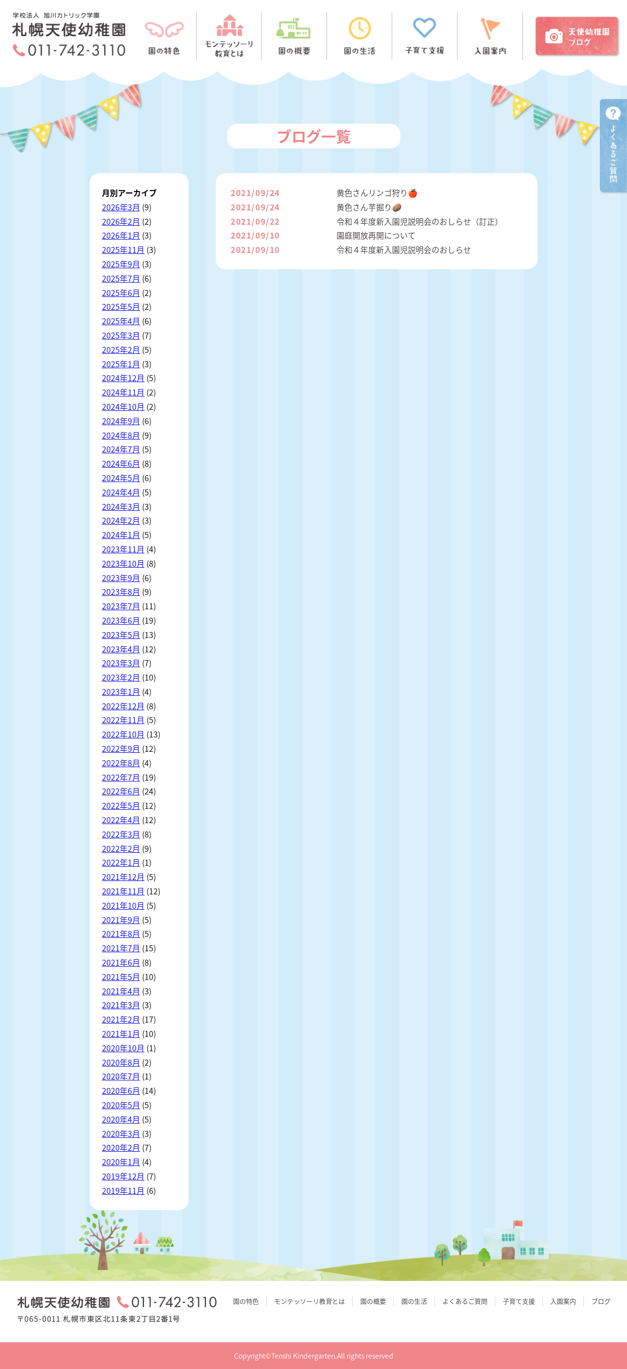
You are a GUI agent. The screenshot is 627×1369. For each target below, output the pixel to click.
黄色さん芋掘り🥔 (369, 207)
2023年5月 (121, 634)
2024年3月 (121, 506)
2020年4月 (121, 1119)
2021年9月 (121, 920)
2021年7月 (121, 948)
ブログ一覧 (314, 136)
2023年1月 (121, 691)
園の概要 (373, 1301)
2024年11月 (123, 392)
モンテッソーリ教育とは (309, 1301)
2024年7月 (121, 449)
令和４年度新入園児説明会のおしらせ (404, 249)
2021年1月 (121, 1033)
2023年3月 (121, 663)
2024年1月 (121, 534)
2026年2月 (121, 221)
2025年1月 (121, 364)
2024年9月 (121, 421)
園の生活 (414, 1301)
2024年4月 (121, 492)
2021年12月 (123, 876)
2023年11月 (123, 549)
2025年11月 (123, 249)
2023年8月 (121, 591)
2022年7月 (121, 777)
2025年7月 (121, 278)
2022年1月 (121, 862)
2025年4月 (121, 321)
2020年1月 (121, 1162)
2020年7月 (121, 1076)
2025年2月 (121, 349)
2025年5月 (121, 306)
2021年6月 (121, 962)
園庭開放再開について (376, 235)
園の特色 (246, 1301)
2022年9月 (121, 748)
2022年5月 (121, 805)
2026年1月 (121, 235)
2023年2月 (121, 677)
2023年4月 (121, 649)
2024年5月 (121, 478)
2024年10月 (123, 406)
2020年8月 (121, 1062)
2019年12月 (123, 1176)
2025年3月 (121, 335)
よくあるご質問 (464, 1301)
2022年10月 (123, 734)
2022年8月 (121, 763)
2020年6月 (121, 1090)
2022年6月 (121, 791)
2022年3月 (121, 834)
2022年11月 (123, 720)
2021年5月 (121, 976)
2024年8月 (121, 435)
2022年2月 (121, 848)
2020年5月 (121, 1105)
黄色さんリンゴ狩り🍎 (377, 192)
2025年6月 (121, 292)
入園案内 (563, 1301)
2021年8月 (121, 933)
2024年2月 (121, 520)
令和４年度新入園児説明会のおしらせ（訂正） (420, 221)
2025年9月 (121, 264)
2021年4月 (121, 991)
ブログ (601, 1301)
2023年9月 (121, 578)
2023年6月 (121, 620)
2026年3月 (121, 207)
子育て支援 (519, 1301)
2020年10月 (123, 1048)
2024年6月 (121, 463)
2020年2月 (121, 1147)
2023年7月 (121, 606)
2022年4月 (121, 820)
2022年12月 (123, 706)
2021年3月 (121, 1005)
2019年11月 (123, 1190)
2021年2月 (121, 1019)
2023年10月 (123, 563)
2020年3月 (121, 1133)
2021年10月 (123, 905)
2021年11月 (123, 891)
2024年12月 (123, 378)
